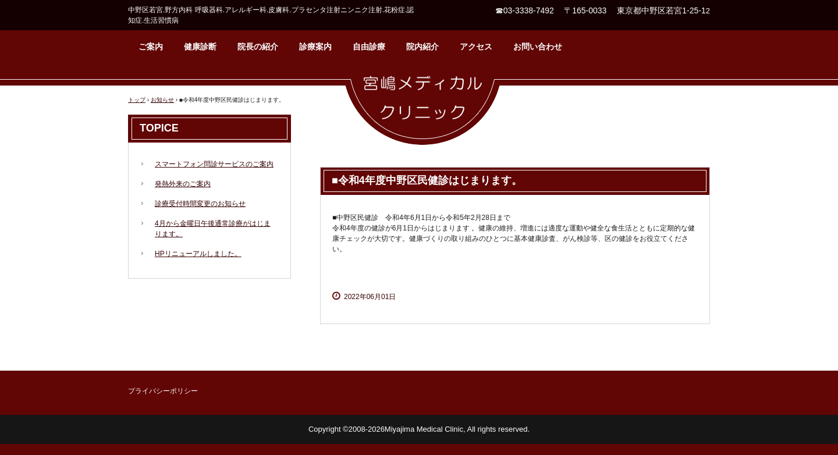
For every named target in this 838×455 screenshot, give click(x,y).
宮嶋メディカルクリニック (422, 106)
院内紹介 (422, 46)
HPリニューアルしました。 (198, 254)
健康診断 (200, 46)
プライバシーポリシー (163, 391)
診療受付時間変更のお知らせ (200, 204)
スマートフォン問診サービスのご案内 (214, 164)
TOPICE (159, 128)
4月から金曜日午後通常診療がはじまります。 (213, 228)
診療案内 (315, 46)
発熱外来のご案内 (183, 184)
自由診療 (369, 46)
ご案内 (151, 46)
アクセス (476, 46)
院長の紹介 (257, 46)
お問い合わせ (537, 46)
